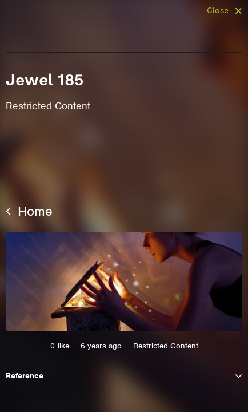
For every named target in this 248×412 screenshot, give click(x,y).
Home (29, 211)
